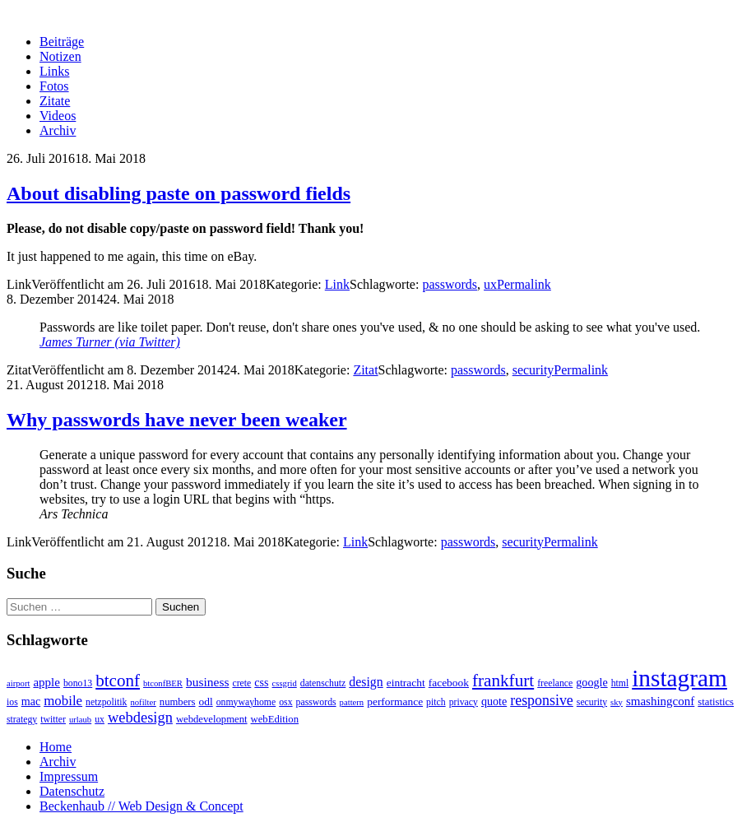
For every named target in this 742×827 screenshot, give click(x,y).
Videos (57, 116)
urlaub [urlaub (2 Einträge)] (80, 719)
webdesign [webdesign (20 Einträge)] (140, 717)
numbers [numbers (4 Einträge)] (178, 702)
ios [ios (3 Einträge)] (12, 702)
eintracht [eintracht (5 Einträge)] (406, 682)
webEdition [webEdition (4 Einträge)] (275, 719)
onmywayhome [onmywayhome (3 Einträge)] (246, 702)
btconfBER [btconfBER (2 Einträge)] (163, 683)
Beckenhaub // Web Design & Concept (141, 806)
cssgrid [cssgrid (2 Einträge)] (284, 683)
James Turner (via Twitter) (109, 342)
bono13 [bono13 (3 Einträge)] (77, 683)
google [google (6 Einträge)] (591, 682)
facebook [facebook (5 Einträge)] (449, 682)
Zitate (54, 101)
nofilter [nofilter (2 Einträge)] (142, 702)
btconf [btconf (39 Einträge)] (117, 680)
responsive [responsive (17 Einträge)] (541, 700)
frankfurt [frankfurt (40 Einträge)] (503, 680)
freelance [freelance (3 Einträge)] (555, 683)
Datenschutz (71, 791)
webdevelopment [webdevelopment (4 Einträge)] (212, 719)
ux (490, 284)
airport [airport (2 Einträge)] (18, 683)
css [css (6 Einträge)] (261, 682)
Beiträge (61, 42)
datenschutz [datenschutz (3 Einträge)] (323, 683)
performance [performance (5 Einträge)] (395, 701)
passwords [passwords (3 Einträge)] (316, 702)
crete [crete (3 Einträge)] (241, 683)
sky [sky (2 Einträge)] (616, 702)
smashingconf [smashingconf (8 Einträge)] (660, 701)
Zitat (365, 370)
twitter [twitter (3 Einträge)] (53, 719)
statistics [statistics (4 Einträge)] (716, 702)
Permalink (524, 284)
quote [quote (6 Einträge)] (494, 701)
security (533, 370)
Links (54, 71)
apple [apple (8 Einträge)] (46, 682)
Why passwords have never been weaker (177, 419)
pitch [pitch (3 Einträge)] (436, 702)
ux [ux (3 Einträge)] (99, 719)
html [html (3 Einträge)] (620, 683)
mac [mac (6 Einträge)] (30, 701)
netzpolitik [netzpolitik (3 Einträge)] (106, 702)
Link (337, 284)
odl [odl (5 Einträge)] (206, 701)
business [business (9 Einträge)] (207, 682)
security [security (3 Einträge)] (592, 702)
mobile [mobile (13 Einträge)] (63, 701)
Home (55, 747)
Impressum (68, 776)
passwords (449, 284)
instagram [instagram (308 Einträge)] (679, 678)
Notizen (60, 56)
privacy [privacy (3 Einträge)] (463, 702)
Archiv (57, 130)
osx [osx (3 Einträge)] (285, 702)
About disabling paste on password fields (178, 193)
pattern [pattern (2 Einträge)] (352, 702)
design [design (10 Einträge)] (366, 682)
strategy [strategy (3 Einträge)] (22, 719)
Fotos (54, 86)
